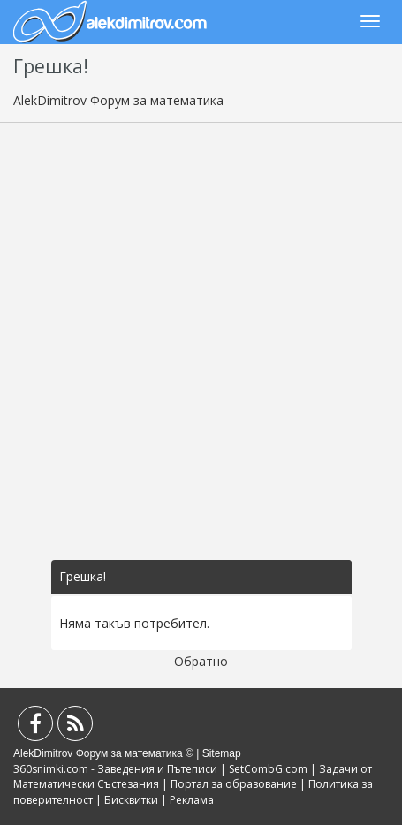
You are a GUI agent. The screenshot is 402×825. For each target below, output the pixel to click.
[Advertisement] (201, 341)
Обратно (201, 661)
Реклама (192, 799)
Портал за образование (234, 783)
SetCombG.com (268, 768)
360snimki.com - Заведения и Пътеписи (115, 768)
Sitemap (221, 753)
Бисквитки (131, 799)
